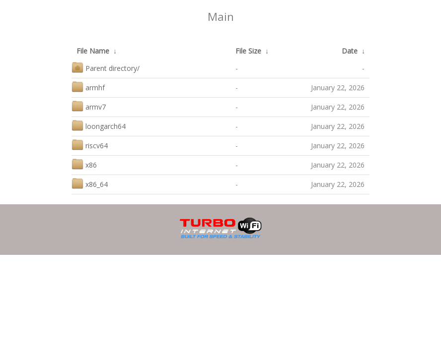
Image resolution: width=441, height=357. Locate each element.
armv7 (89, 106)
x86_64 (90, 183)
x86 (84, 164)
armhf (88, 86)
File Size (248, 51)
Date (350, 51)
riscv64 (90, 144)
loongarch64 (99, 125)
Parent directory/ (106, 67)
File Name (92, 51)
